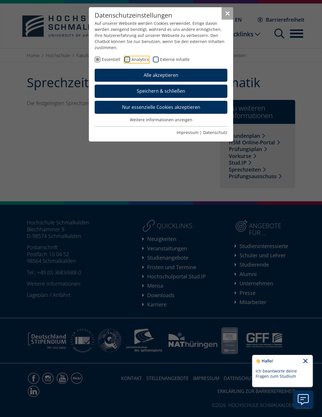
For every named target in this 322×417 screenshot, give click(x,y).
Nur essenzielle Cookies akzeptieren (161, 107)
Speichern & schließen (161, 91)
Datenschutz (215, 132)
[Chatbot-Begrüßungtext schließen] (305, 361)
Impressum (188, 132)
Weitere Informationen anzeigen (161, 119)
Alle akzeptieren (161, 75)
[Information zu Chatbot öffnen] (303, 399)
